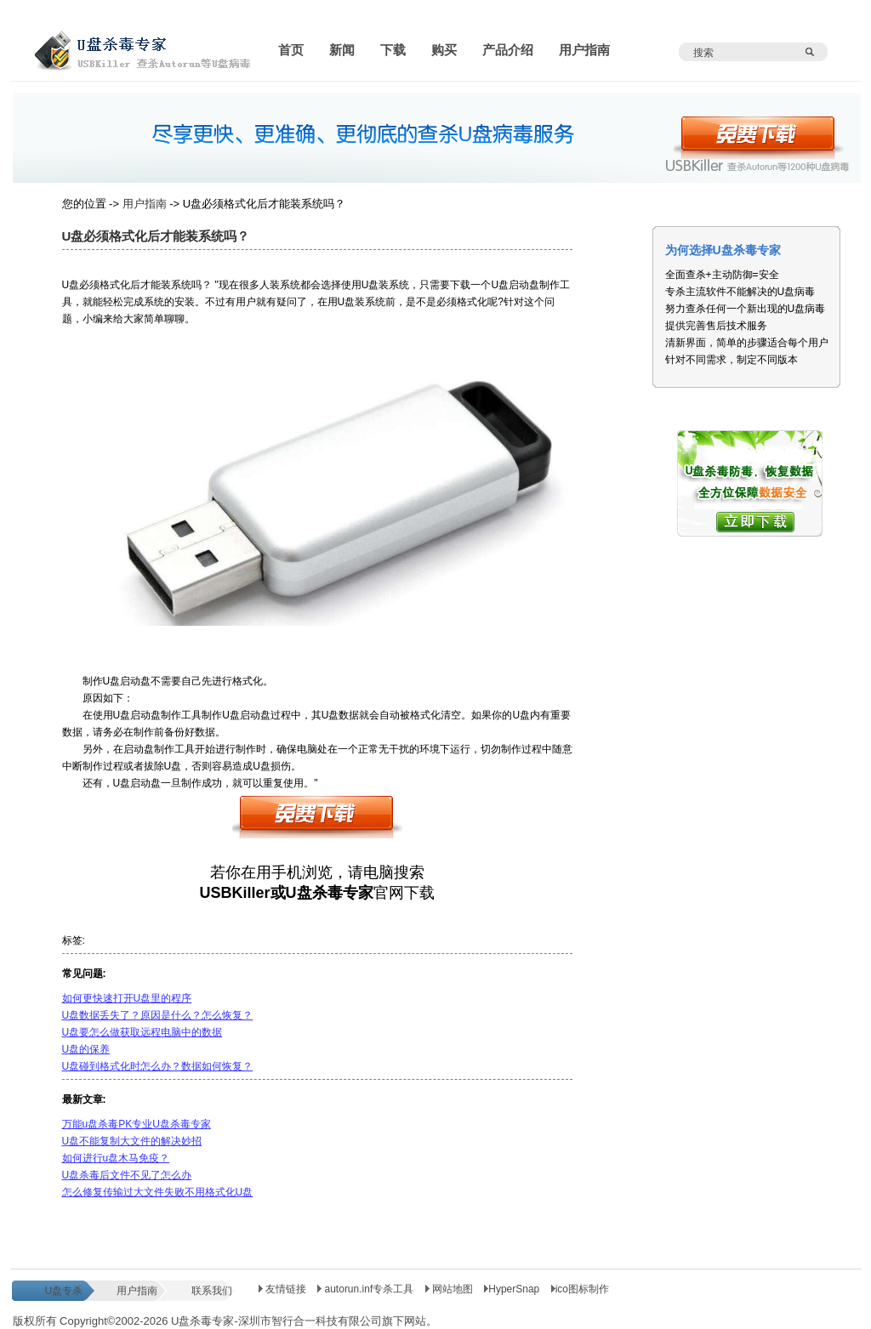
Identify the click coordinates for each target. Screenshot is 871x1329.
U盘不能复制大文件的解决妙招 (132, 1141)
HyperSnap (511, 1289)
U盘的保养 (86, 1049)
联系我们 (211, 1291)
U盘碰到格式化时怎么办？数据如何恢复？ (157, 1066)
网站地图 (450, 1289)
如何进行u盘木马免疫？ (116, 1158)
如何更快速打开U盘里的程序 (127, 998)
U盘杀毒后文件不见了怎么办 (127, 1175)
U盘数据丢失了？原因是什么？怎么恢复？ (157, 1015)
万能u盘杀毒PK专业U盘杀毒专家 (136, 1124)
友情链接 (282, 1289)
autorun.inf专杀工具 (366, 1289)
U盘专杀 (64, 1291)
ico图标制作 (580, 1289)
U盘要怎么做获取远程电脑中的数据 (142, 1032)
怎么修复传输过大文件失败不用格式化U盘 (157, 1192)
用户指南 (144, 203)
